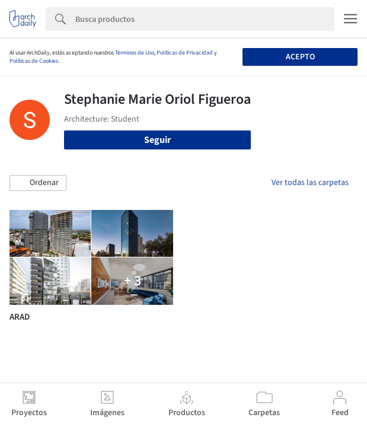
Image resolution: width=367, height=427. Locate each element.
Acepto (300, 57)
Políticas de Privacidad (185, 53)
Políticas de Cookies (33, 61)
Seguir (157, 139)
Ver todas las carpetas (310, 183)
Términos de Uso (134, 53)
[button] (37, 183)
